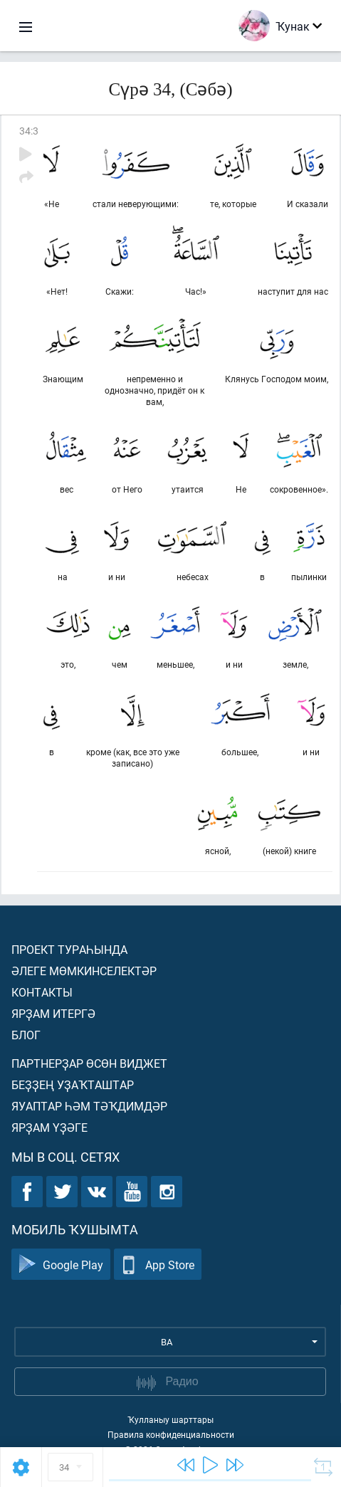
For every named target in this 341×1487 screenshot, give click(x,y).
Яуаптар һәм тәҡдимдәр (89, 1105)
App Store (157, 1265)
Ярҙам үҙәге (49, 1127)
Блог (26, 1034)
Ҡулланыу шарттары (170, 1419)
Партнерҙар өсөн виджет (89, 1063)
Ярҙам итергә (53, 1013)
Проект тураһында (69, 949)
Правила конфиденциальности (170, 1434)
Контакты (42, 991)
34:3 (28, 130)
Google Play (61, 1265)
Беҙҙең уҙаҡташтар (72, 1084)
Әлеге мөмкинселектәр (84, 970)
